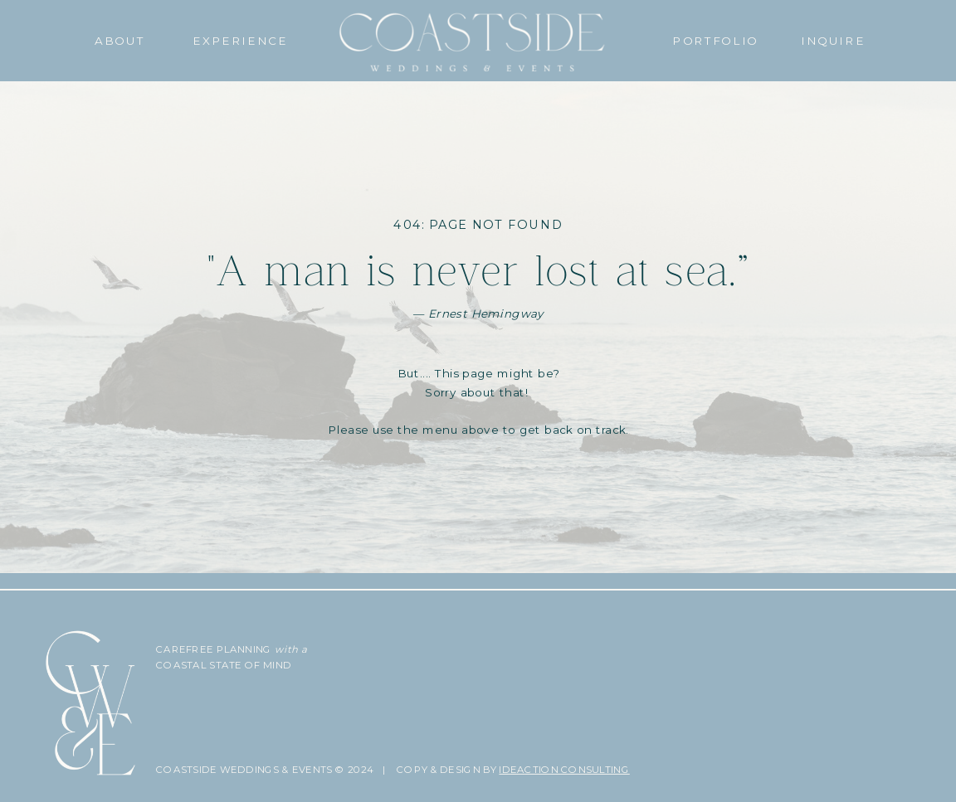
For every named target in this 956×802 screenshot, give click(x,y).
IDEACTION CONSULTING (564, 769)
